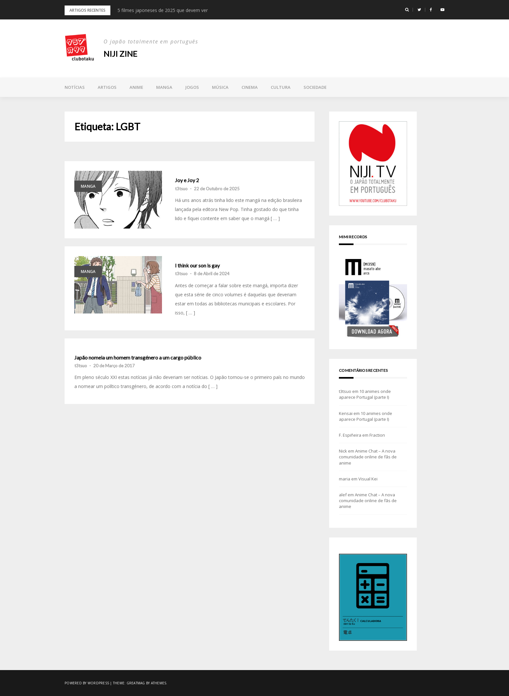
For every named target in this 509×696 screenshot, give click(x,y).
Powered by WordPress (87, 683)
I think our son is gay (197, 265)
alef (343, 495)
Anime (136, 87)
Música (220, 87)
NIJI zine (120, 53)
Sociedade (315, 87)
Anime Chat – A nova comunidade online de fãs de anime (368, 457)
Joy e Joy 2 (187, 180)
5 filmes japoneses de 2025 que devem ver (163, 10)
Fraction (377, 435)
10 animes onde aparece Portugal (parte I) (365, 394)
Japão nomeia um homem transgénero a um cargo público (137, 357)
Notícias (75, 87)
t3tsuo (181, 188)
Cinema (250, 87)
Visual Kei (368, 479)
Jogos (192, 87)
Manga (164, 87)
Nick (343, 451)
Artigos (107, 87)
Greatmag (136, 683)
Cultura (281, 87)
